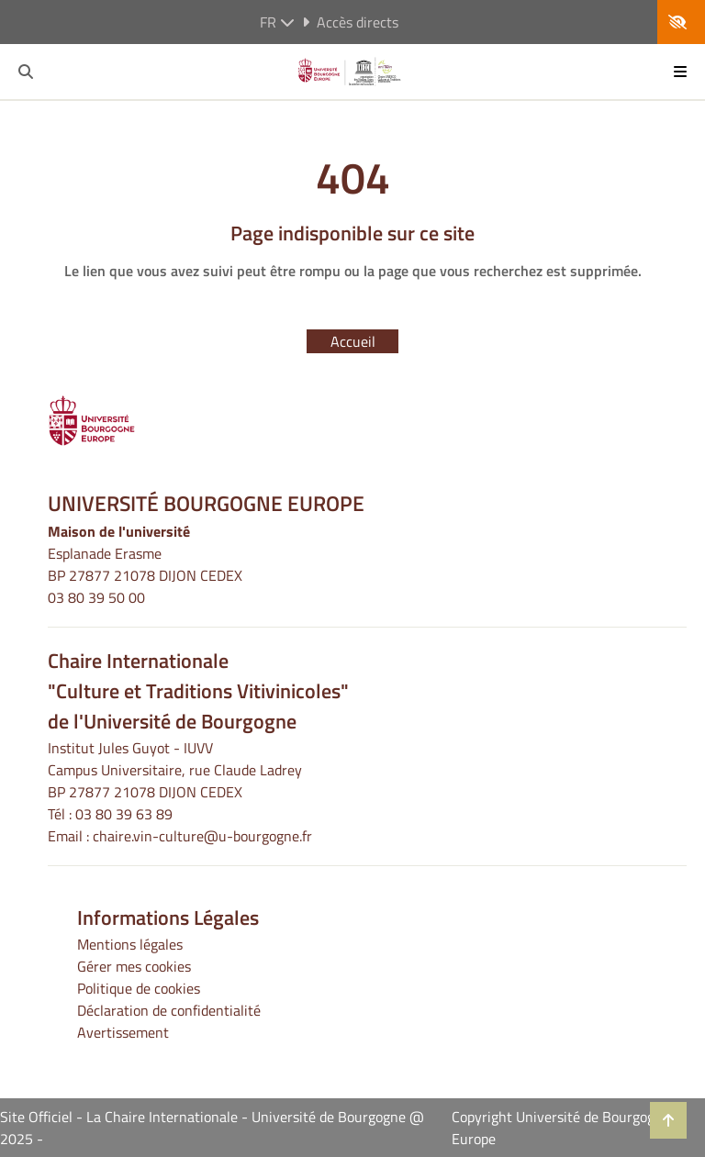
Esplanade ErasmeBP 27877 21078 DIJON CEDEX (145, 564)
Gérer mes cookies (134, 966)
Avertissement (123, 1032)
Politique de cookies (138, 988)
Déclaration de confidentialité (169, 1010)
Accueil (352, 341)
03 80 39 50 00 (96, 597)
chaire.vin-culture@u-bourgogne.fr (202, 836)
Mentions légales (130, 944)
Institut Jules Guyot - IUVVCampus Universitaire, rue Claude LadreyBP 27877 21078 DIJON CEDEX (175, 770)
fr (277, 22)
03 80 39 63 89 (124, 814)
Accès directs (350, 22)
